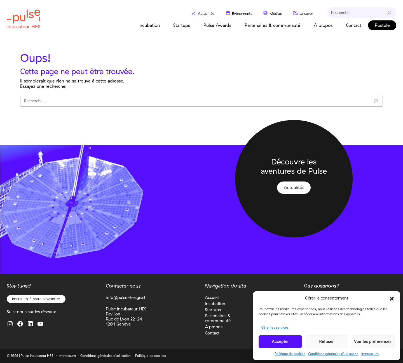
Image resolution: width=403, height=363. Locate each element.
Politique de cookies (290, 354)
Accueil (212, 297)
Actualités (294, 187)
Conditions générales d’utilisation (333, 354)
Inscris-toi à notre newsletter (36, 298)
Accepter (280, 341)
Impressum (370, 354)
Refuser (326, 341)
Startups (213, 309)
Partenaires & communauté (218, 318)
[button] (392, 298)
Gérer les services (275, 327)
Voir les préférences (373, 341)
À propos (213, 326)
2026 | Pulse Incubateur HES (31, 355)
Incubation (215, 303)
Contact (212, 333)
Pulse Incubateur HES (23, 19)
